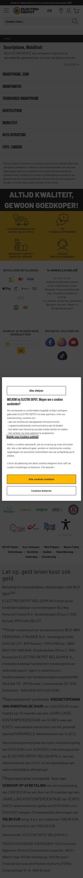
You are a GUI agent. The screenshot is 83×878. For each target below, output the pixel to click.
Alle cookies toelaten (41, 479)
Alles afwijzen (36, 390)
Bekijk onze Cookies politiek (22, 436)
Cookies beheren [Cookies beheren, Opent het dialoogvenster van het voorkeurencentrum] (41, 490)
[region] (41, 439)
